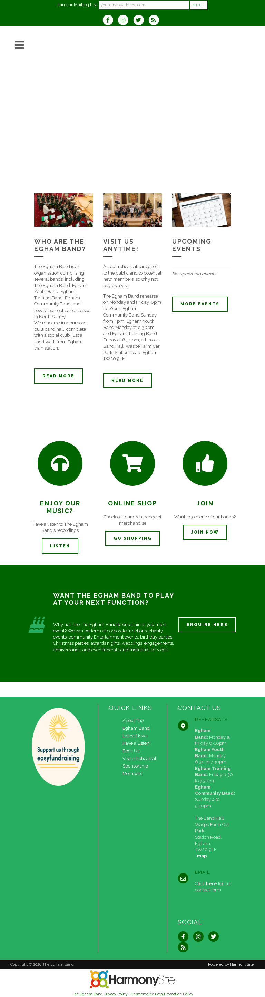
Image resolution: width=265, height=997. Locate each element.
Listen (60, 546)
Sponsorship (135, 766)
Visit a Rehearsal (139, 758)
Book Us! (131, 750)
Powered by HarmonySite (231, 964)
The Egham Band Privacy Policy (100, 994)
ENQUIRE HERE (207, 624)
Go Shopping (133, 538)
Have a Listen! (136, 743)
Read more (58, 376)
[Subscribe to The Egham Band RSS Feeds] (155, 20)
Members (132, 773)
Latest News (134, 735)
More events (199, 304)
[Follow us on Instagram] (125, 20)
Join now (205, 532)
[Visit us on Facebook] (110, 20)
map (202, 855)
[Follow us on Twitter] (140, 20)
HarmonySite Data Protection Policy (162, 994)
